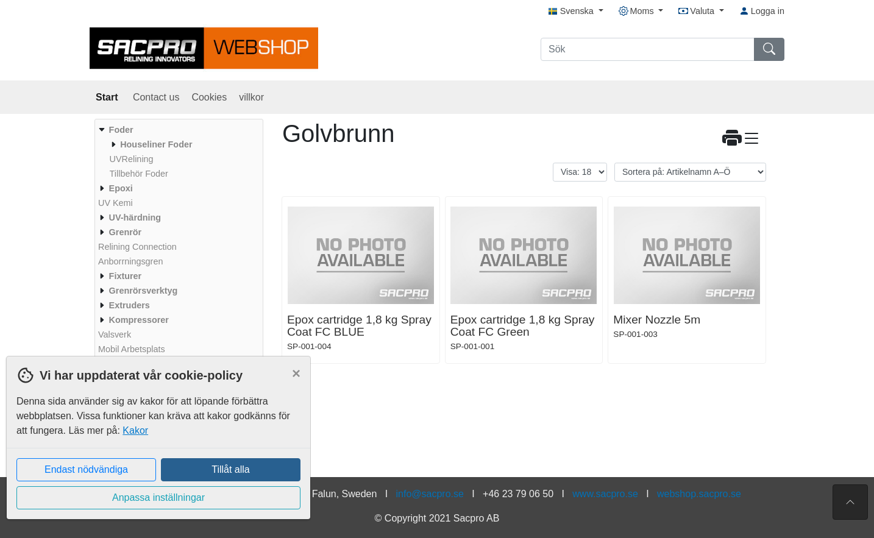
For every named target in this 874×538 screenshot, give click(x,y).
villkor (251, 97)
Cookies (209, 97)
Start (108, 97)
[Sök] (648, 49)
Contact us (156, 97)
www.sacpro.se (605, 494)
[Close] (296, 373)
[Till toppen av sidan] (850, 502)
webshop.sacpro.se (699, 494)
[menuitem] (177, 151)
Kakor (135, 430)
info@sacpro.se (430, 494)
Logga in (761, 11)
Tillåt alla (230, 469)
